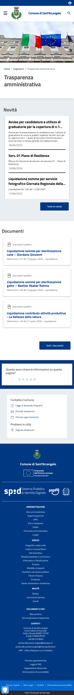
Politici (36, 527)
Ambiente (35, 579)
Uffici (35, 519)
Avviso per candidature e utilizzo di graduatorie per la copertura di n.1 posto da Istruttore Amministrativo (34, 126)
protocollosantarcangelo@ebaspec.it (35, 643)
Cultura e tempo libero (35, 549)
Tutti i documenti (54, 345)
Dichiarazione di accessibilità (35, 672)
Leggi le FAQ (35, 664)
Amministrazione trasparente (35, 618)
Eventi (35, 601)
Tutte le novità (54, 206)
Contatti (35, 623)
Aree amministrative (35, 512)
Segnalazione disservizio (35, 668)
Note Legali (28, 685)
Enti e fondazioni (35, 523)
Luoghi (35, 534)
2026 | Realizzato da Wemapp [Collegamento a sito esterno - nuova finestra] (37, 693)
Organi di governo (35, 515)
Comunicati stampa (36, 597)
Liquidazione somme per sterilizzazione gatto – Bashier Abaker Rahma (34, 283)
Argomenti (18, 69)
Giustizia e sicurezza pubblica (35, 572)
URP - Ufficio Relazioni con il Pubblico (35, 650)
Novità (10, 110)
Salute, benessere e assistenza (35, 583)
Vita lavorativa (35, 553)
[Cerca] (69, 13)
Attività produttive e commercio (35, 556)
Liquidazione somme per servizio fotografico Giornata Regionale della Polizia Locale (35, 183)
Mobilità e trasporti (35, 568)
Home (7, 69)
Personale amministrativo (36, 531)
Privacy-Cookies (13, 685)
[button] (70, 3)
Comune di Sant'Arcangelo (44, 13)
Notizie (35, 593)
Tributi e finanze (35, 575)
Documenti (13, 231)
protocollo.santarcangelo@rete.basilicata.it (35, 646)
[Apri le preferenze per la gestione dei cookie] (5, 690)
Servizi (35, 540)
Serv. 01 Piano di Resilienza (28, 155)
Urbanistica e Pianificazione (35, 560)
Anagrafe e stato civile (35, 545)
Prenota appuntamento (36, 660)
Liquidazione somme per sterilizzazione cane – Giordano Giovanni (34, 252)
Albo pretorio (36, 614)
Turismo (35, 564)
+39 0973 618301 (35, 639)
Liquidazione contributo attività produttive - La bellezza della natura (36, 315)
